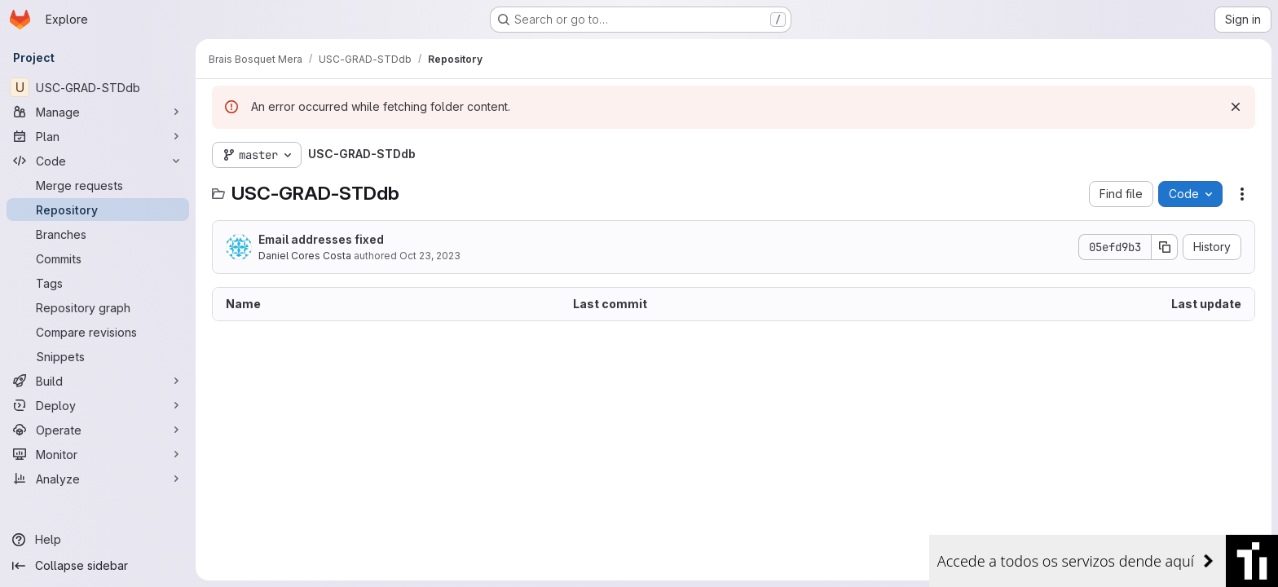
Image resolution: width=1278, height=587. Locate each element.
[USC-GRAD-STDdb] (98, 87)
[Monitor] (98, 454)
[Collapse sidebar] (98, 565)
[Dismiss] (1235, 107)
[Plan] (98, 136)
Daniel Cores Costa (304, 255)
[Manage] (98, 111)
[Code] (98, 160)
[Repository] (98, 209)
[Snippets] (98, 356)
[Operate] (98, 429)
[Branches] (98, 234)
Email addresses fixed (321, 239)
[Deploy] (98, 405)
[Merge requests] (98, 185)
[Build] (98, 380)
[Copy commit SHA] (1165, 247)
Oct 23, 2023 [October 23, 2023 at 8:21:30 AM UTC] (430, 255)
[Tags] (98, 282)
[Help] (98, 539)
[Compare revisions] (98, 331)
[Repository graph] (98, 307)
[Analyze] (98, 478)
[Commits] (98, 258)
